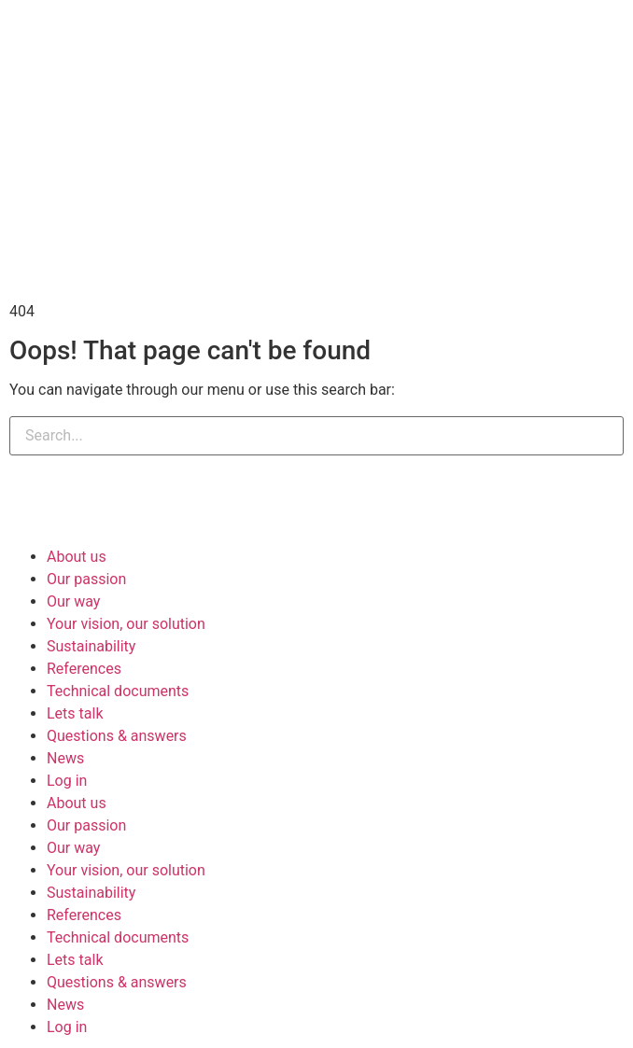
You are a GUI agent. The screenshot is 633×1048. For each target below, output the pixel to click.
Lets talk (75, 713)
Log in (67, 780)
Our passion (86, 579)
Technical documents (118, 691)
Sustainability (91, 646)
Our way (73, 601)
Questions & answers (117, 736)
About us (76, 557)
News (65, 758)
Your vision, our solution (126, 624)
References (84, 669)
